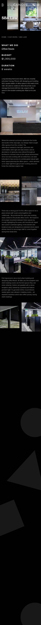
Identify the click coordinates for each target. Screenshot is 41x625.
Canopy (20, 5)
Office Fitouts (8, 49)
